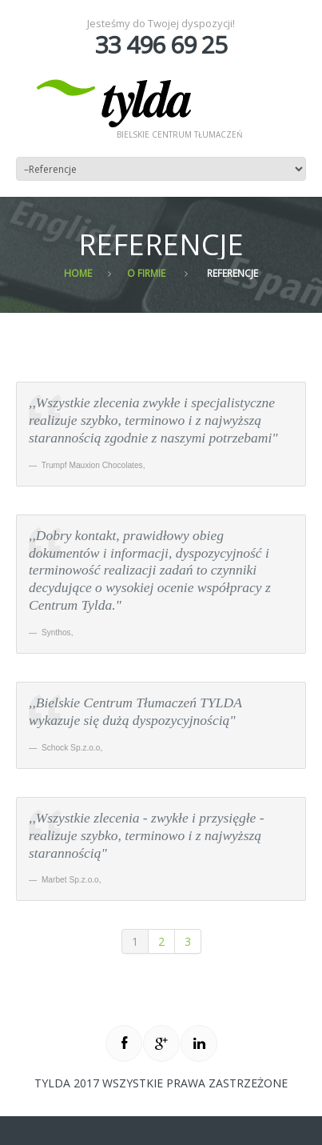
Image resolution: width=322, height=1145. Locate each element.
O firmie (146, 273)
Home (78, 273)
